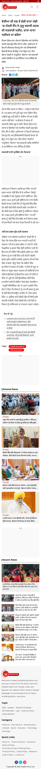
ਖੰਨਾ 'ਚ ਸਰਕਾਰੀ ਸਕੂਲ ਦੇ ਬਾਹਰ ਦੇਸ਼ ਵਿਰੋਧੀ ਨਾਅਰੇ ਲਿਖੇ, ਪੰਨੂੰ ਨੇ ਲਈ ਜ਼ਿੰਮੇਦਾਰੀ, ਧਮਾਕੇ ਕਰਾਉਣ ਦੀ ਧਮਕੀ (21, 335)
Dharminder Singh (12, 68)
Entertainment (30, 725)
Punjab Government (17, 346)
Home (4, 15)
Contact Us (19, 755)
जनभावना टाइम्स (5, 1)
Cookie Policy (22, 752)
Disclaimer (31, 742)
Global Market (8, 714)
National (5, 725)
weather (10, 708)
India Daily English (16, 1)
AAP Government (16, 350)
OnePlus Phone (27, 711)
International (16, 725)
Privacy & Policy (8, 752)
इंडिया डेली (26, 1)
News (10, 15)
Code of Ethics (8, 755)
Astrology (6, 731)
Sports (13, 728)
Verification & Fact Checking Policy (16, 748)
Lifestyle (5, 728)
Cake (18, 711)
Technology (32, 728)
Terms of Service (18, 742)
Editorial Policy (8, 745)
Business (21, 728)
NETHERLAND (8, 711)
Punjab (16, 15)
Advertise (33, 752)
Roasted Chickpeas (23, 708)
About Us (6, 742)
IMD (4, 708)
